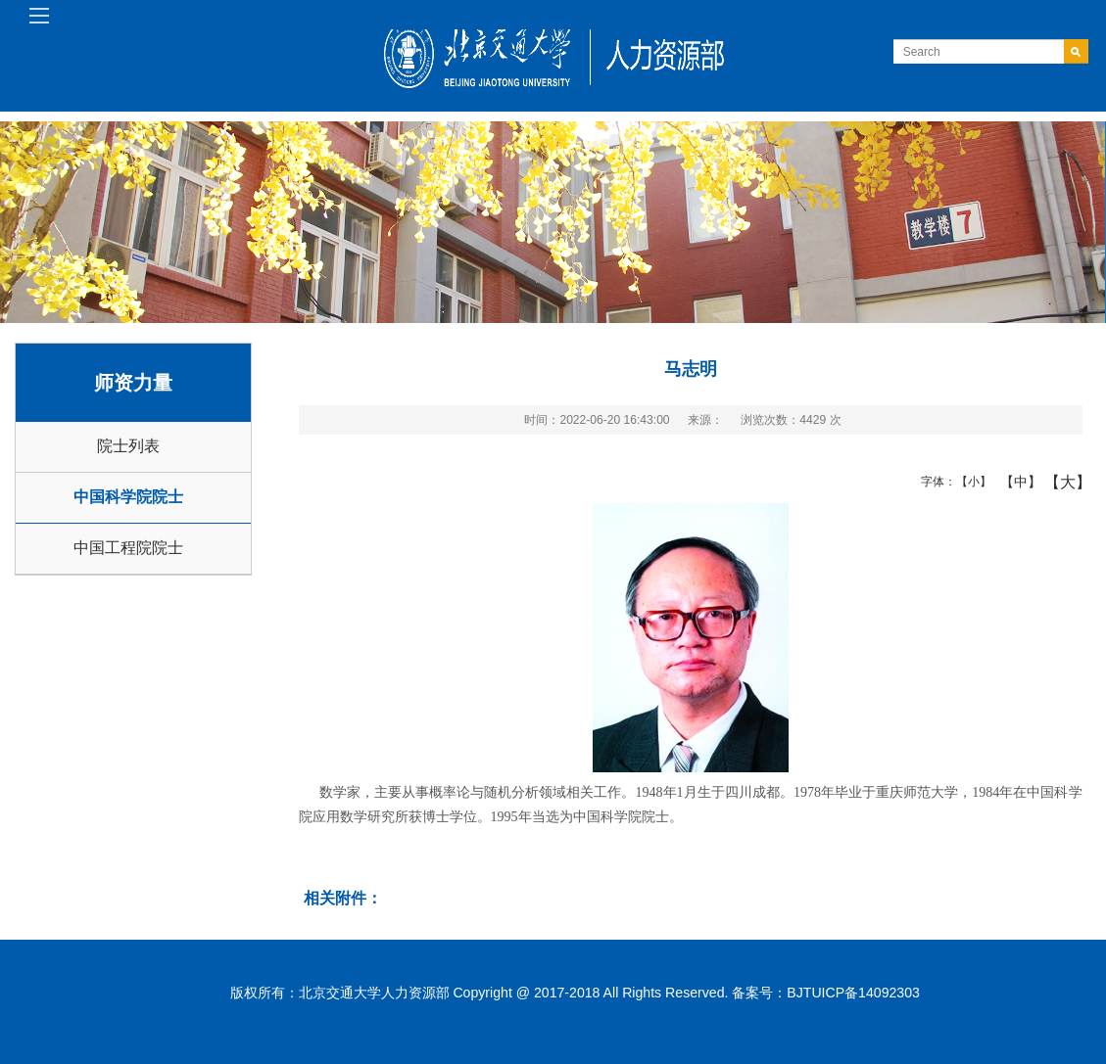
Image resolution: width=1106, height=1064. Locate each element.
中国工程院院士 (128, 547)
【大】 (1057, 481)
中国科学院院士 (128, 496)
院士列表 (128, 446)
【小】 (969, 481)
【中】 (1013, 481)
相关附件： (343, 897)
